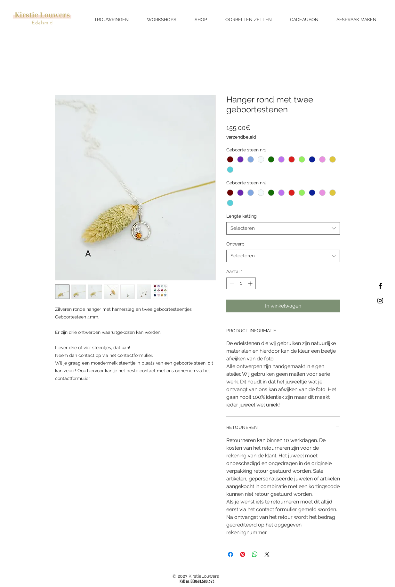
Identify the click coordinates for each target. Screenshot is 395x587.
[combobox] (283, 228)
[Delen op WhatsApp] (255, 554)
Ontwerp (235, 243)
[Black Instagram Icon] (380, 300)
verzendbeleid (241, 137)
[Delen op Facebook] (230, 554)
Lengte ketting (241, 216)
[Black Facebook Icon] (380, 286)
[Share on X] (267, 554)
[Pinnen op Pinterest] (242, 554)
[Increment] (251, 283)
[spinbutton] (241, 283)
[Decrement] (231, 283)
